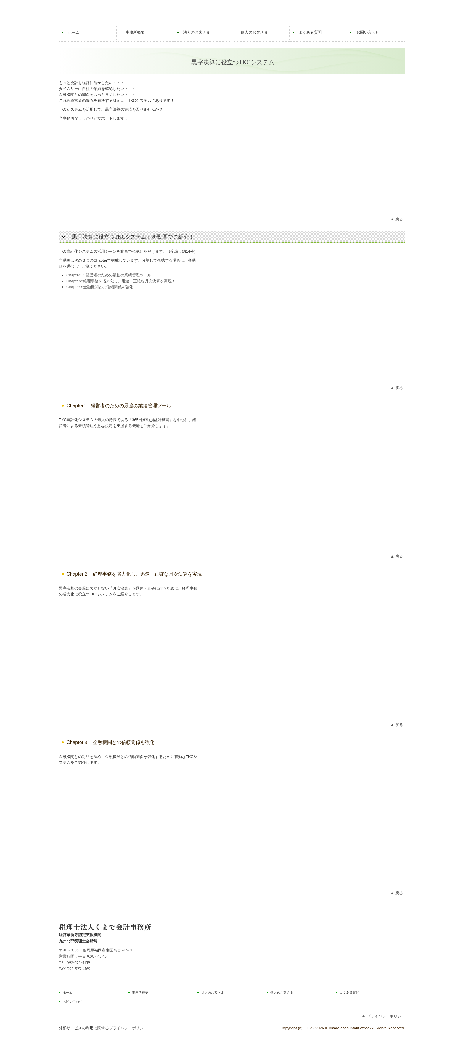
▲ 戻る (396, 219)
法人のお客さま (196, 32)
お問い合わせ (367, 32)
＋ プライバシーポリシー (383, 1016)
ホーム (73, 32)
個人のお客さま (254, 32)
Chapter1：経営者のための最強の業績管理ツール (108, 275)
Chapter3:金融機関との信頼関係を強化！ (101, 287)
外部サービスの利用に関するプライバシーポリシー (103, 1028)
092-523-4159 (78, 962)
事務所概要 (135, 32)
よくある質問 (310, 32)
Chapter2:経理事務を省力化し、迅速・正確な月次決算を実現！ (120, 281)
